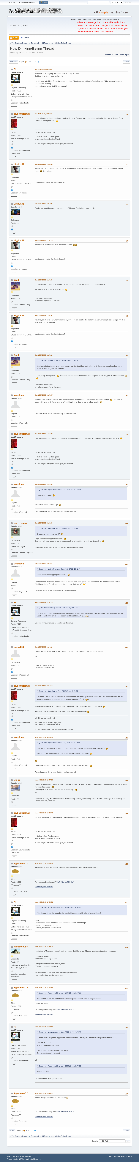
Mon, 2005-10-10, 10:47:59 (44, 780)
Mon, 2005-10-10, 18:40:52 (44, 1093)
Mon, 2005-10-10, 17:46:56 (44, 987)
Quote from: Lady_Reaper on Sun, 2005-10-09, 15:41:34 (59, 569)
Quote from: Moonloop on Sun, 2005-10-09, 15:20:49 (58, 528)
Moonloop (19, 395)
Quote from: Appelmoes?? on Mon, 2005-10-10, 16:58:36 (60, 907)
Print (126, 62)
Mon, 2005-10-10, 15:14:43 (44, 813)
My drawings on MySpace (44, 886)
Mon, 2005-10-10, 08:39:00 (44, 737)
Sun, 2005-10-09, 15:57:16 (44, 602)
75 (35, 62)
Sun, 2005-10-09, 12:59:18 (44, 355)
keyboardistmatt (22, 114)
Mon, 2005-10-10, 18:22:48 (44, 1027)
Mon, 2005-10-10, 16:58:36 (44, 863)
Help (110, 1156)
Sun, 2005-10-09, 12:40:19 (44, 240)
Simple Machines (25, 1156)
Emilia (17, 780)
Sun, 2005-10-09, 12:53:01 (44, 315)
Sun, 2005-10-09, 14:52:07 (44, 434)
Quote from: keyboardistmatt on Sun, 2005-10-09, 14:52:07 (60, 490)
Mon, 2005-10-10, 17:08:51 (44, 902)
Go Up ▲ (129, 1156)
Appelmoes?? (20, 863)
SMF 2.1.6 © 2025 (13, 1156)
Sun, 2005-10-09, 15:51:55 (44, 563)
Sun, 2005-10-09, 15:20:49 (44, 484)
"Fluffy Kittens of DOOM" (65, 882)
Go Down (13, 62)
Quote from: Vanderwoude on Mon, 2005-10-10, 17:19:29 (60, 1032)
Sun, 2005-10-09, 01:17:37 (44, 204)
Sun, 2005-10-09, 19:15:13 (44, 686)
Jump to (95, 1141)
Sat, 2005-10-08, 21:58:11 (43, 114)
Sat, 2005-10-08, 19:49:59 (43, 69)
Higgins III (19, 164)
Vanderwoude (21, 947)
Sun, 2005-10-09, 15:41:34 (44, 523)
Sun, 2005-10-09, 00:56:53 (44, 164)
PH (15, 69)
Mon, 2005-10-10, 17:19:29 (44, 946)
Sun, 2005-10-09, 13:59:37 (44, 395)
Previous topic (111, 55)
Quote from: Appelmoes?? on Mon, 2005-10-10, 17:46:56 (60, 1066)
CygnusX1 (19, 204)
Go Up (12, 1130)
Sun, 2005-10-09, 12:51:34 (44, 280)
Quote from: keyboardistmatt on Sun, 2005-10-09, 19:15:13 (60, 743)
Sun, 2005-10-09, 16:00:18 (44, 647)
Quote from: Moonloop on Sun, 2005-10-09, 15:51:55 (58, 608)
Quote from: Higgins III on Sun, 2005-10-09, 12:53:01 (58, 360)
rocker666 (19, 647)
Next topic (124, 55)
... (33, 62)
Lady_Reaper (20, 523)
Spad (16, 280)
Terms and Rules (119, 1156)
